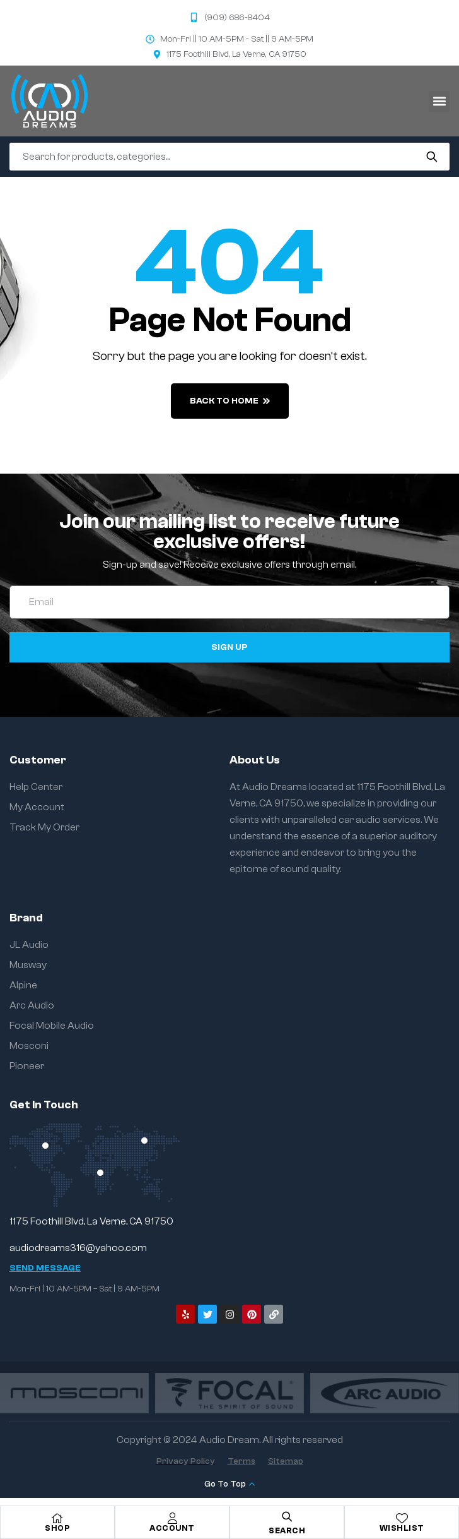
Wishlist (402, 1528)
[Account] (172, 1518)
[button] (439, 101)
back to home (230, 401)
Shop (57, 1528)
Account (172, 1528)
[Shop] (57, 1518)
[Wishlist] (401, 1518)
